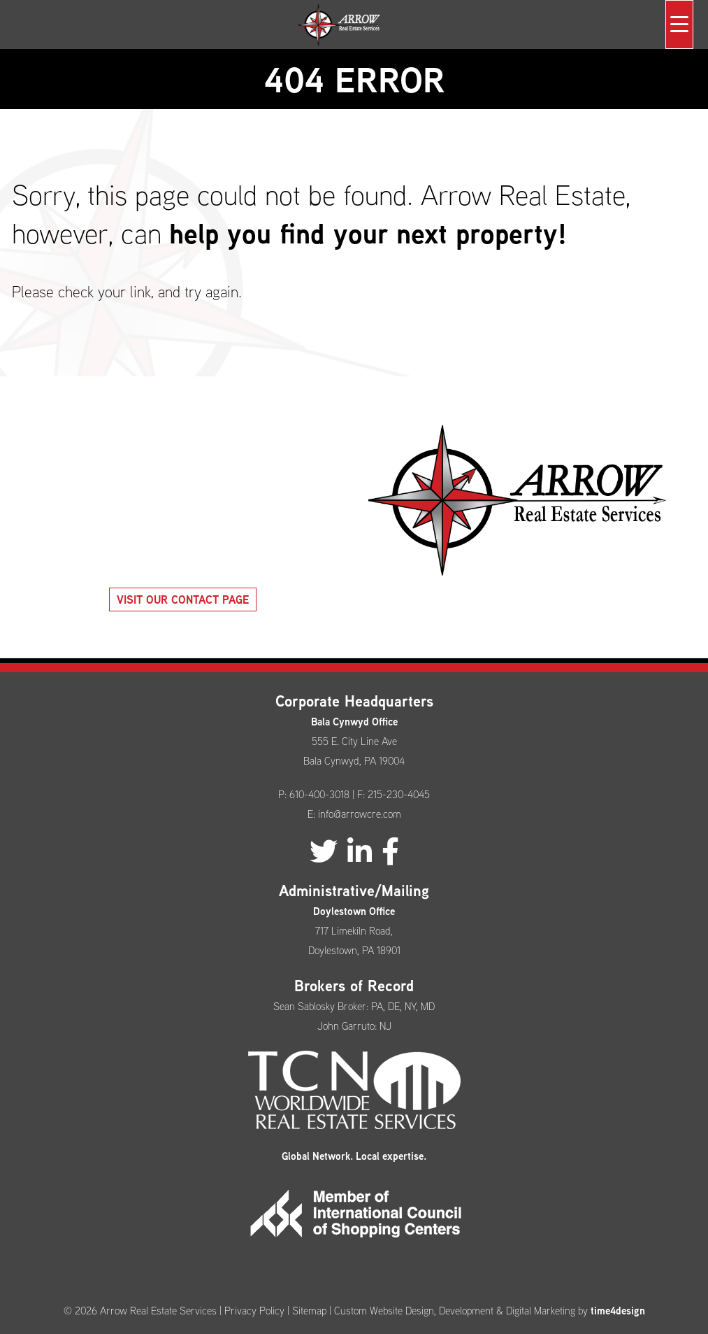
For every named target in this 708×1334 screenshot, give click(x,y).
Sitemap (309, 1310)
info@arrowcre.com (359, 814)
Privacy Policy (254, 1310)
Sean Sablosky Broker (319, 1006)
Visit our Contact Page (183, 599)
